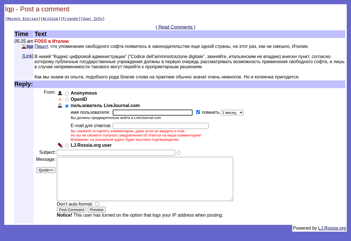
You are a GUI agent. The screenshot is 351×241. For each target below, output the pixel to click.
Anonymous (85, 93)
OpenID (80, 100)
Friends (70, 19)
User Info (93, 19)
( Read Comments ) (175, 27)
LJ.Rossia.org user (92, 146)
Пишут (41, 47)
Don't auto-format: (76, 213)
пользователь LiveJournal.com (106, 106)
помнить (212, 113)
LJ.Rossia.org (332, 237)
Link (28, 56)
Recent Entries (22, 19)
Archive (50, 19)
